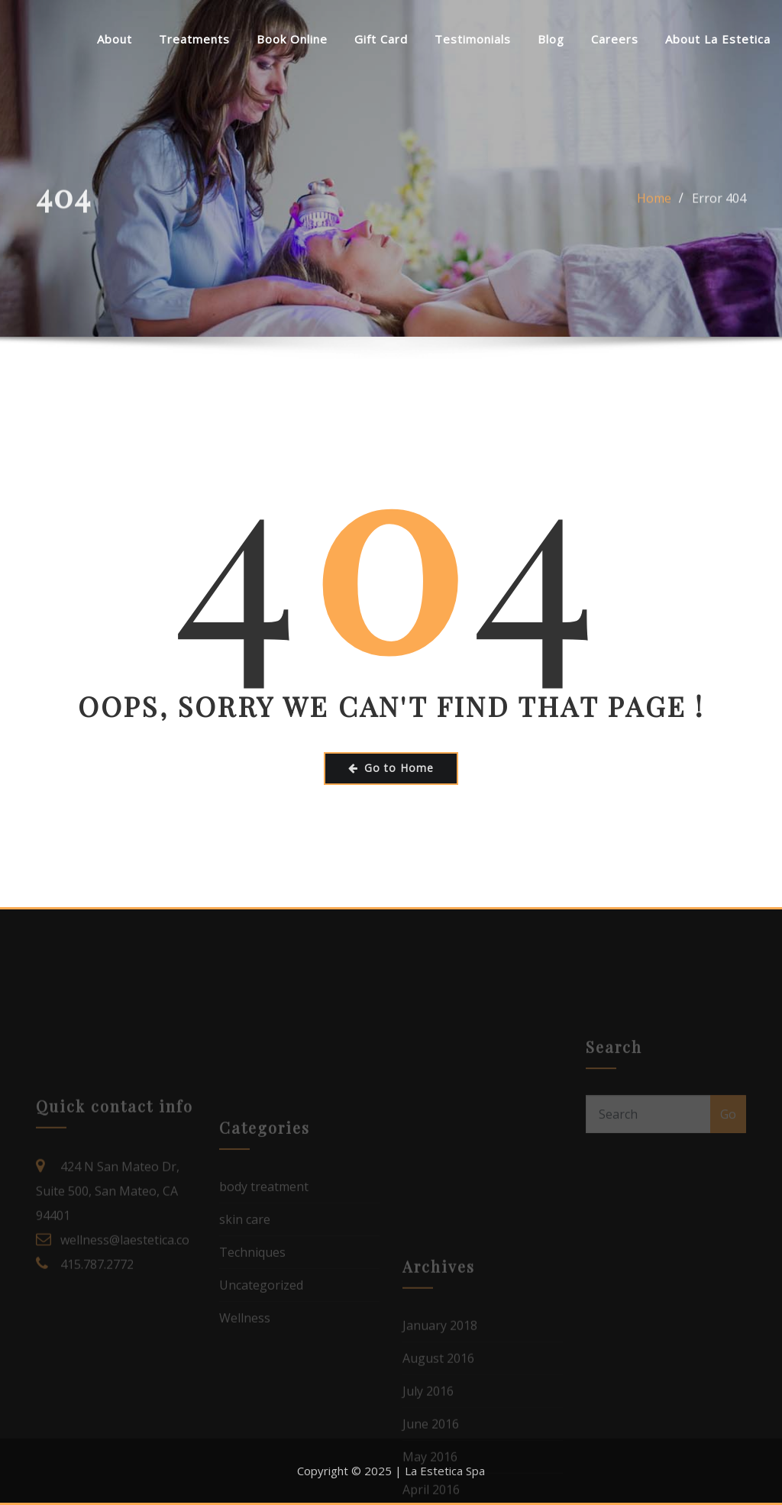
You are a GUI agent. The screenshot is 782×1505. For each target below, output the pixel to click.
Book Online (292, 39)
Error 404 (719, 209)
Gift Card (381, 39)
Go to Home (391, 768)
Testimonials (473, 39)
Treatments (194, 39)
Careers (614, 39)
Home (654, 209)
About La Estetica (718, 39)
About (114, 39)
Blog (551, 39)
